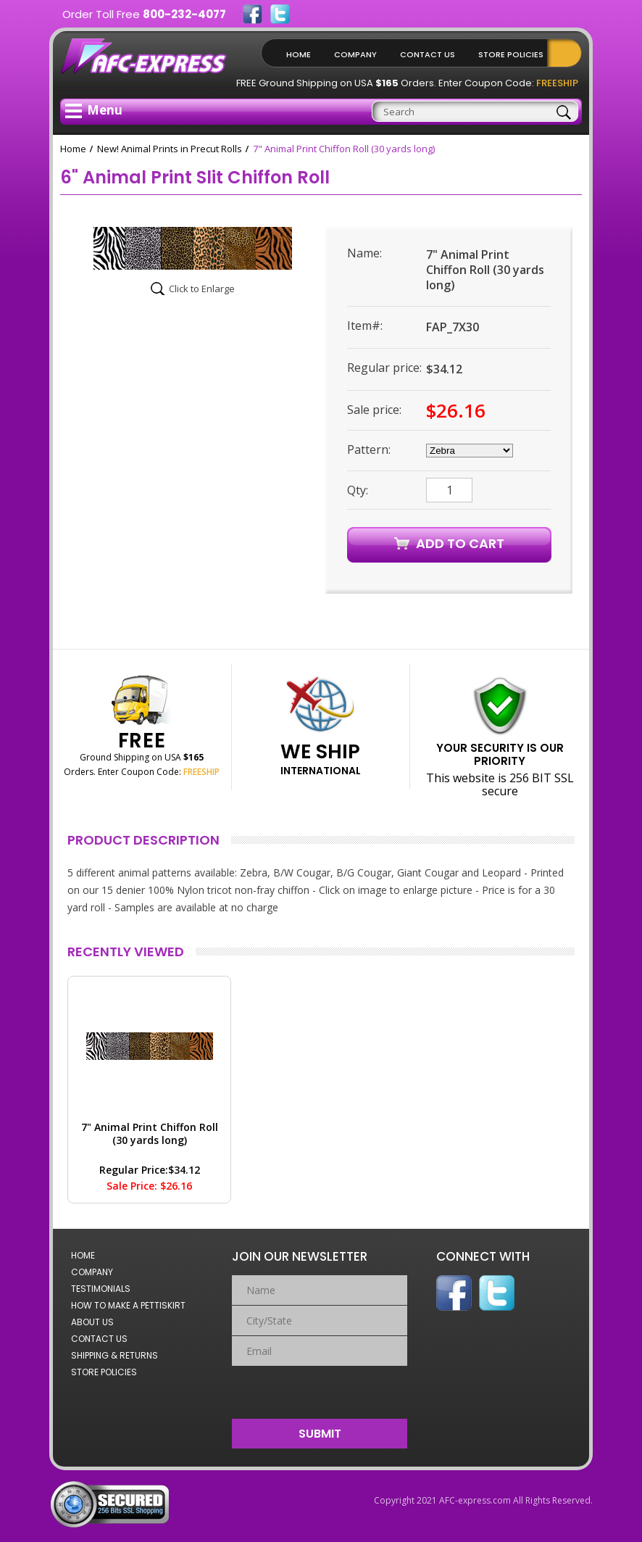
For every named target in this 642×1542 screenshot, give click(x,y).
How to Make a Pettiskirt (128, 1305)
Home (298, 54)
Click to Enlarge (202, 288)
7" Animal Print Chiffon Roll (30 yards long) (149, 1133)
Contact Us (427, 54)
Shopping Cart (568, 53)
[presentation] (320, 1389)
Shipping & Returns (114, 1355)
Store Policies (510, 54)
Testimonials (100, 1288)
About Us (92, 1322)
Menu (93, 109)
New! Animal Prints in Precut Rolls (169, 148)
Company (355, 54)
